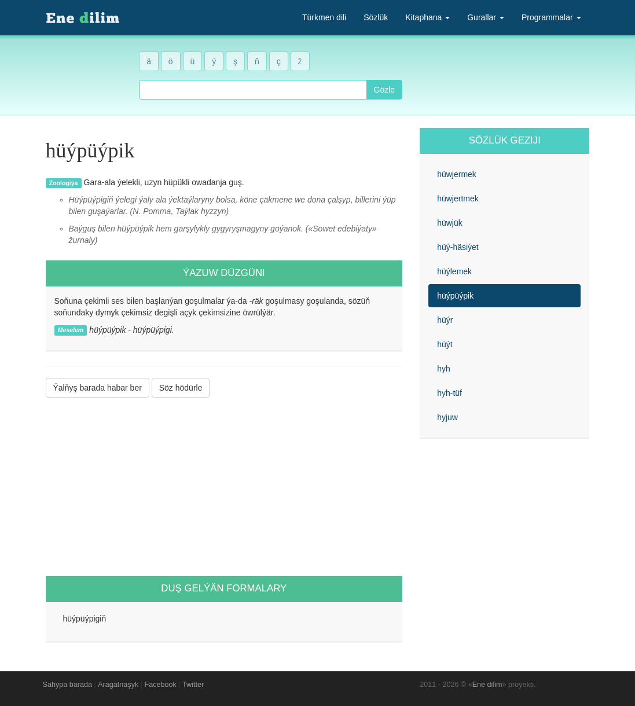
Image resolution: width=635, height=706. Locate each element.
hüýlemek (454, 271)
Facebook (161, 685)
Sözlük (376, 17)
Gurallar (485, 17)
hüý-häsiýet (458, 247)
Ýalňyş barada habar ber (97, 387)
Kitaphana (427, 17)
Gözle (384, 89)
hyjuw (447, 417)
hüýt (444, 344)
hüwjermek (456, 174)
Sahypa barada (67, 685)
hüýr (445, 320)
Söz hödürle (181, 387)
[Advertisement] (224, 487)
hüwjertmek (458, 198)
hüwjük (450, 222)
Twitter (193, 685)
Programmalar (551, 17)
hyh (443, 368)
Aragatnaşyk (118, 685)
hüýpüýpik (455, 295)
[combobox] (252, 90)
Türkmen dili (324, 17)
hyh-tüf (449, 393)
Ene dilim (487, 685)
